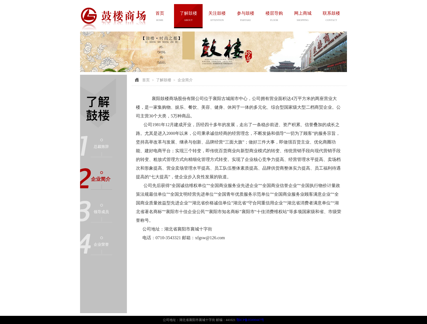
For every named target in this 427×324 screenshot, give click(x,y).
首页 (146, 80)
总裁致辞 (101, 147)
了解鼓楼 (163, 80)
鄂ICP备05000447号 (250, 320)
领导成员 (101, 212)
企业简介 (101, 179)
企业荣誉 (101, 244)
